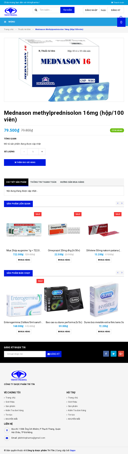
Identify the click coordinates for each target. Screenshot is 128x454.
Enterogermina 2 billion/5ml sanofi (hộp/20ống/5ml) (32, 322)
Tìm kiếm (67, 10)
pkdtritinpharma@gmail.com (31, 438)
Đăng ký (115, 10)
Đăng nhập (91, 10)
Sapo (73, 450)
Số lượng (9, 151)
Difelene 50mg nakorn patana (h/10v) (106, 250)
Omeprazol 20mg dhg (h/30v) (64, 250)
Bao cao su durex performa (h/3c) (64, 322)
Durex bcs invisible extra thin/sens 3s (104, 322)
